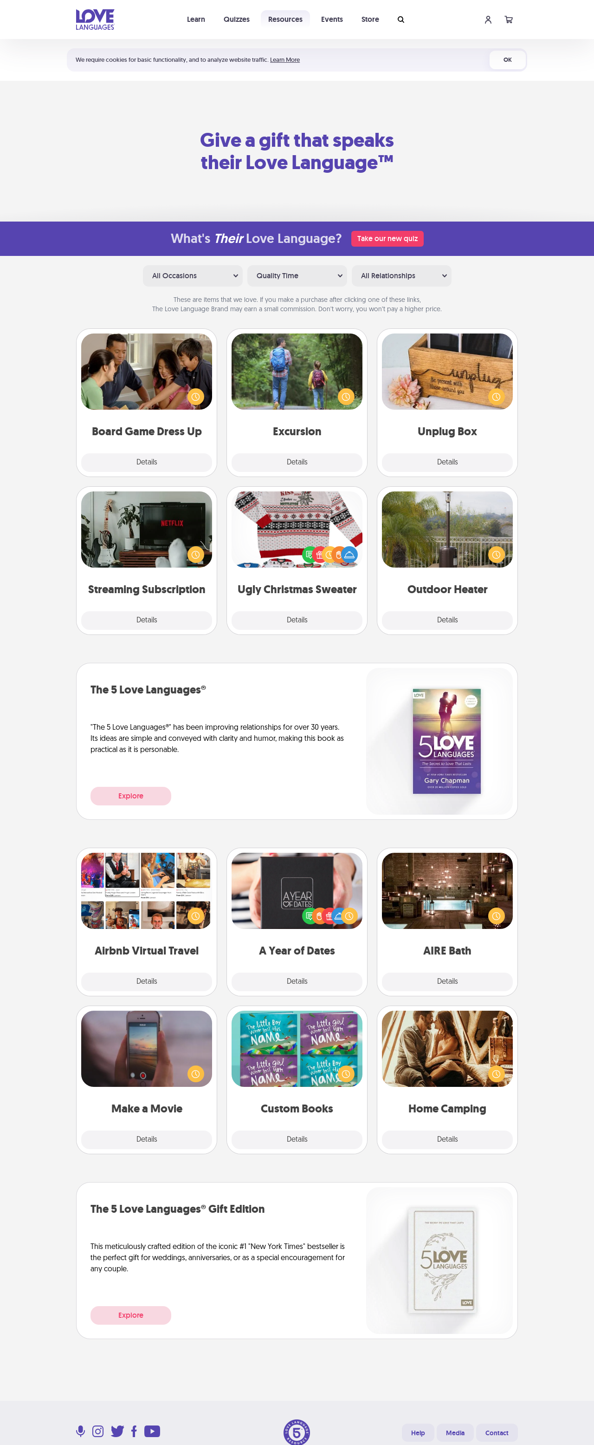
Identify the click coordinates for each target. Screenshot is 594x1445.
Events (332, 19)
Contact (497, 1433)
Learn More (285, 60)
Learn (196, 19)
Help (418, 1433)
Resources (285, 19)
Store (370, 19)
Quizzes (237, 19)
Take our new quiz (387, 238)
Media (455, 1433)
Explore (130, 796)
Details (146, 462)
